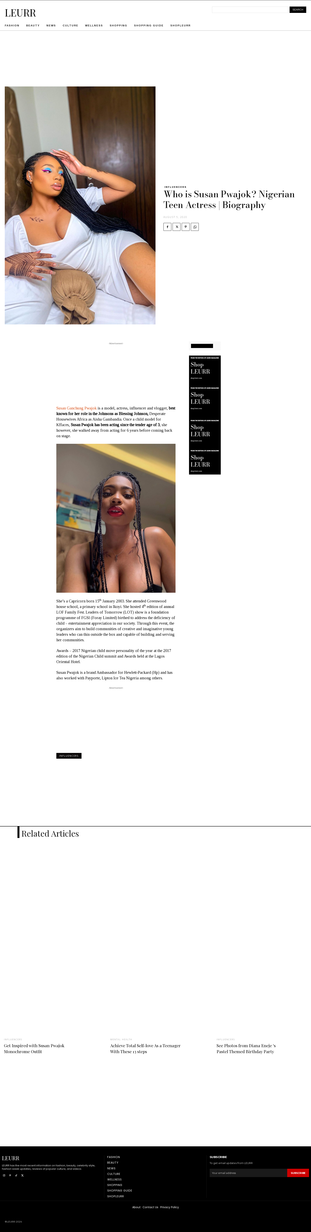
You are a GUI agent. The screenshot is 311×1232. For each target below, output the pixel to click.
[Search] (298, 10)
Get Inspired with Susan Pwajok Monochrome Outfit (39, 1048)
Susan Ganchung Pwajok (76, 408)
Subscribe (297, 1172)
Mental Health (122, 1039)
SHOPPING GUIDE (202, 345)
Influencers (175, 187)
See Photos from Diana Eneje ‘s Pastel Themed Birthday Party (251, 1048)
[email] (248, 1173)
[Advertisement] (155, 58)
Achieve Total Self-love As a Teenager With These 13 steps (142, 1048)
